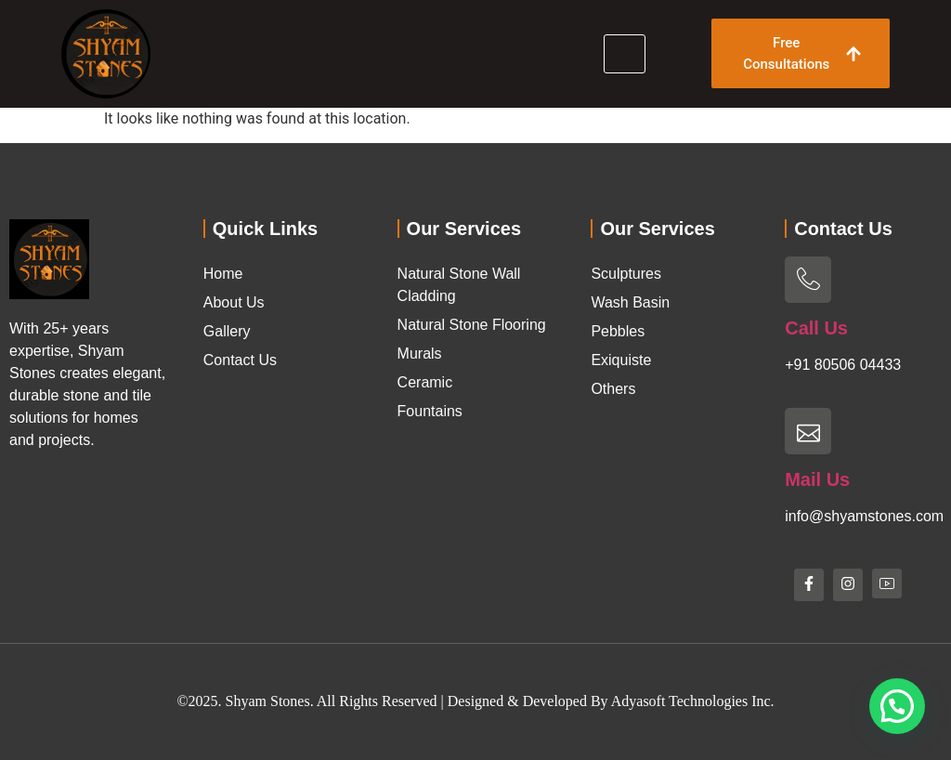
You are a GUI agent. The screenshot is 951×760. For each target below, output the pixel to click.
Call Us (816, 328)
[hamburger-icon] (624, 53)
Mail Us (817, 479)
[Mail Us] (808, 431)
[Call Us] (808, 279)
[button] (897, 706)
